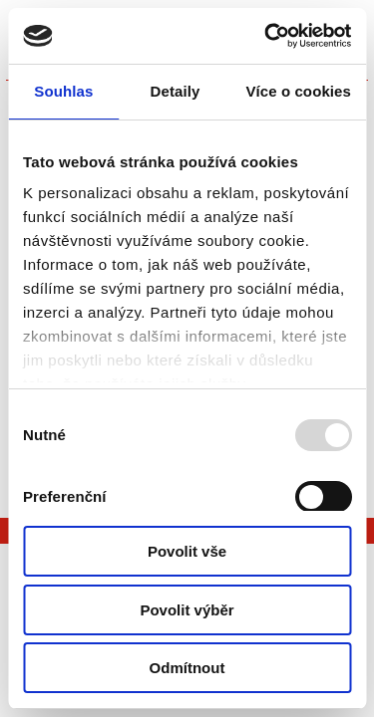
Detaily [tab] (175, 91)
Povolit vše (187, 551)
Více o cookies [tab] (298, 91)
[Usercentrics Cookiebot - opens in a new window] (266, 36)
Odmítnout (187, 667)
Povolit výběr (186, 609)
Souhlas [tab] (63, 91)
